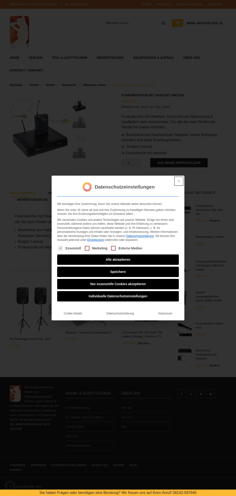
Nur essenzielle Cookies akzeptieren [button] (118, 281)
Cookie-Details (73, 311)
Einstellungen (95, 237)
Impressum (165, 311)
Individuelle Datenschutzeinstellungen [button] (118, 294)
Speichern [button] (118, 269)
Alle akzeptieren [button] (118, 257)
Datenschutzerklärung (140, 233)
